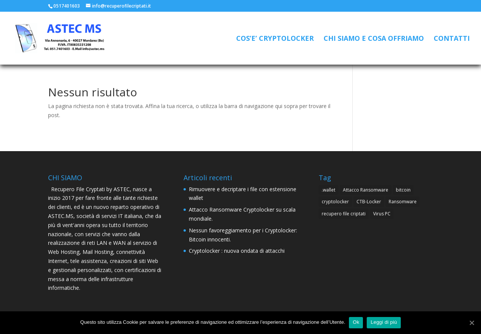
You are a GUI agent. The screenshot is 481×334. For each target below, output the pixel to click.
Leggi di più (383, 322)
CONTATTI (452, 39)
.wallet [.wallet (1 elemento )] (328, 190)
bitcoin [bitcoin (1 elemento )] (403, 190)
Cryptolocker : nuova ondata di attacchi (237, 250)
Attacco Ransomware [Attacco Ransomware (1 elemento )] (365, 190)
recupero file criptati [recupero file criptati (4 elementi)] (344, 213)
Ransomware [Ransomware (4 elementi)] (403, 201)
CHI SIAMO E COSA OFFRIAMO (374, 39)
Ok (356, 322)
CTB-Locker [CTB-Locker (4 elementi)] (368, 201)
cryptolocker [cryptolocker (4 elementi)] (335, 201)
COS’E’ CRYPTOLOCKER (275, 39)
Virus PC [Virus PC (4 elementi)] (382, 213)
